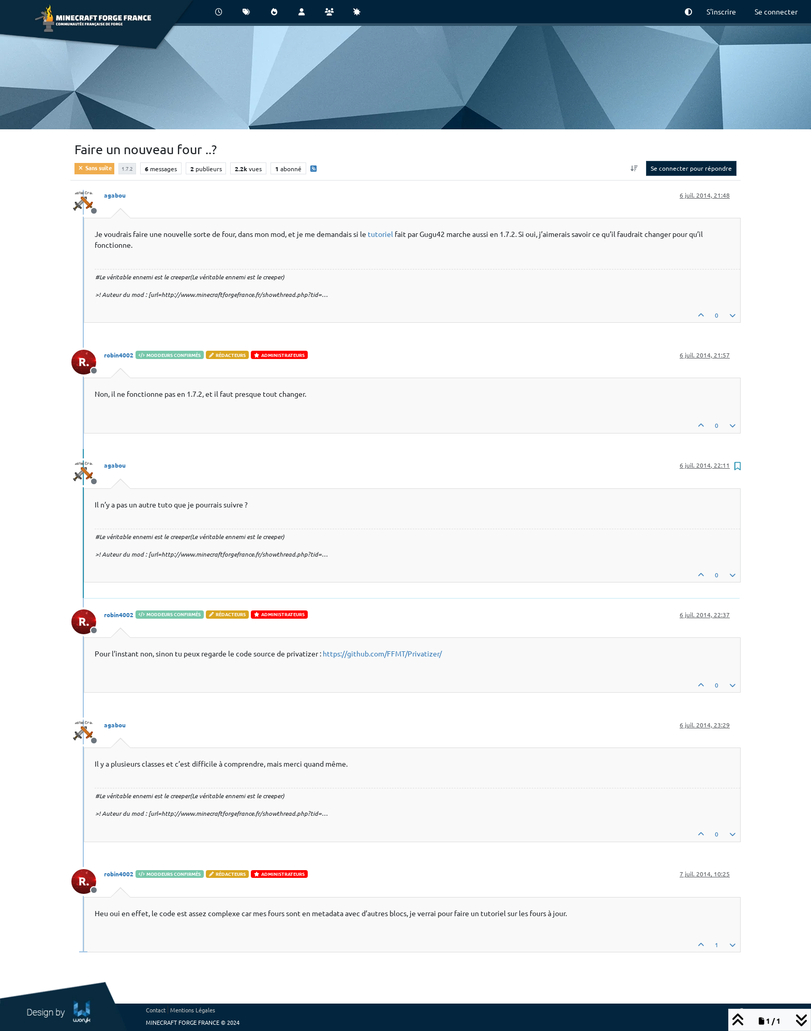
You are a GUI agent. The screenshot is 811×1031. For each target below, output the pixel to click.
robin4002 (118, 355)
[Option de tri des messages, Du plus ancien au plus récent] (634, 168)
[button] (688, 11)
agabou (115, 195)
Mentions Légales (192, 1010)
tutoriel (380, 233)
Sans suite (94, 167)
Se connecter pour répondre (691, 168)
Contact (156, 1010)
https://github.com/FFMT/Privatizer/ (382, 653)
